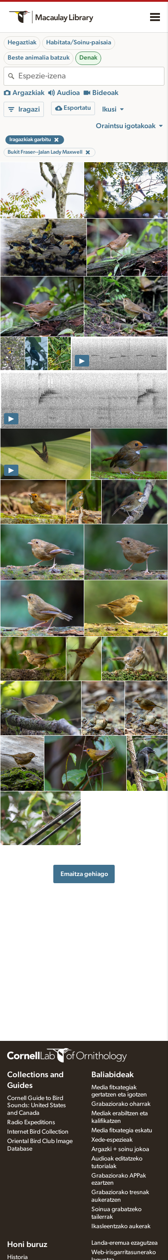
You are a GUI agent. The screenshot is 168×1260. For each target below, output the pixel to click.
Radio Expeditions (31, 1122)
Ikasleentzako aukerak (121, 1226)
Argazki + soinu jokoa (120, 1149)
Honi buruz (27, 1245)
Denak (88, 58)
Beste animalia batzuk (38, 58)
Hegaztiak (22, 42)
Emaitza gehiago (84, 874)
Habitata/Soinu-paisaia (78, 42)
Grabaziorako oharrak (121, 1104)
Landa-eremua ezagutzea (124, 1243)
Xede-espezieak (112, 1140)
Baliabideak (112, 1075)
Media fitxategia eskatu (121, 1130)
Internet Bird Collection (38, 1132)
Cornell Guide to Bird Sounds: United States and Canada (36, 1106)
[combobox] (91, 76)
